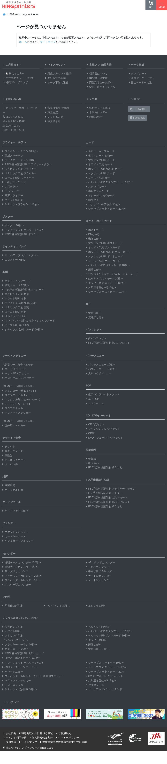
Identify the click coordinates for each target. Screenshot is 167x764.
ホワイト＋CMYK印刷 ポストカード (108, 251)
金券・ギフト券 (12, 451)
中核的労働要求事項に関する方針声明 (63, 742)
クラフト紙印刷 (12, 200)
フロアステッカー (14, 408)
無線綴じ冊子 (95, 317)
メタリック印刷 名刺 (15, 307)
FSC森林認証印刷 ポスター (20, 234)
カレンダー (8, 553)
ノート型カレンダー (99, 580)
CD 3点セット (95, 424)
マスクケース (95, 403)
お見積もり (52, 121)
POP (88, 385)
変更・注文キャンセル (100, 87)
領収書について (96, 73)
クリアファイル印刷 (15, 510)
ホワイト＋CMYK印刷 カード (104, 168)
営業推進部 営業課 (56, 108)
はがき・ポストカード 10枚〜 (104, 278)
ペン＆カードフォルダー (17, 540)
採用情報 (9, 742)
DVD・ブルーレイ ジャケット (104, 437)
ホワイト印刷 (11, 631)
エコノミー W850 (13, 259)
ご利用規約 (63, 733)
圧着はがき (93, 269)
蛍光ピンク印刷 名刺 (15, 294)
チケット (8, 446)
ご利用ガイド (11, 64)
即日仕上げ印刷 (12, 605)
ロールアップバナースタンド (20, 255)
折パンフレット (96, 338)
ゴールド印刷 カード (99, 177)
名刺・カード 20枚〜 (15, 285)
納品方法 (106, 64)
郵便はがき (93, 238)
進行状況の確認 (55, 78)
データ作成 (136, 64)
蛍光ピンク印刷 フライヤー (19, 168)
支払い (91, 64)
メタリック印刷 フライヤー (19, 173)
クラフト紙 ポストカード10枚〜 (106, 283)
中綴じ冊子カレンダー (100, 571)
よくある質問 (53, 116)
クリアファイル (11, 502)
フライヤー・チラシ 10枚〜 (19, 160)
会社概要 (9, 733)
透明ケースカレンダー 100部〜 (21, 562)
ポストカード (95, 229)
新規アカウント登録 (57, 73)
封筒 (5, 476)
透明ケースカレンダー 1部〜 (20, 566)
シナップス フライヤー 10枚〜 (105, 662)
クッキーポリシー (67, 737)
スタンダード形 (19, 390)
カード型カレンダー (99, 575)
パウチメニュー (95, 355)
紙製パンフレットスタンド (103, 394)
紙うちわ (92, 463)
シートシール (16, 403)
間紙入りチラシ (12, 155)
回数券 (7, 455)
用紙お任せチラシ (14, 182)
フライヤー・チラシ (14, 142)
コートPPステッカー (15, 369)
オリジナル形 (21, 399)
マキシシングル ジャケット (103, 428)
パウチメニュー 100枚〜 (101, 369)
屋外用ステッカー (14, 425)
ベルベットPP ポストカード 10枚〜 (108, 265)
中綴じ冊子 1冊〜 (97, 649)
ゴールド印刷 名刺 (14, 311)
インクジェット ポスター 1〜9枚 (22, 229)
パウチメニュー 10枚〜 (100, 364)
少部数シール (95, 685)
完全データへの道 (140, 82)
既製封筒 (8, 485)
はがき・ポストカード (99, 221)
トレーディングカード (100, 195)
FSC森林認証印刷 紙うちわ (104, 467)
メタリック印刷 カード (100, 173)
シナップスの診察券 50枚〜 (103, 204)
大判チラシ (10, 186)
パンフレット (94, 329)
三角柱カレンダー (97, 566)
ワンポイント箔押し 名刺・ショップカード (28, 320)
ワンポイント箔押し (57, 605)
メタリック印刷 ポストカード (104, 256)
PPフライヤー (11, 191)
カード (90, 142)
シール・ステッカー (14, 355)
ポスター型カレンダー (16, 584)
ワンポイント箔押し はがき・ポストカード (112, 274)
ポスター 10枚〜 (13, 225)
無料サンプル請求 (98, 108)
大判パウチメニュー (99, 373)
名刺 (5, 272)
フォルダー (8, 523)
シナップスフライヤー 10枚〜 (21, 204)
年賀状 (91, 458)
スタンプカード (96, 186)
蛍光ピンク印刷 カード (100, 160)
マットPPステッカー (15, 373)
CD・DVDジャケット (98, 415)
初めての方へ (13, 73)
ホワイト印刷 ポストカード (103, 247)
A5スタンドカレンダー (100, 562)
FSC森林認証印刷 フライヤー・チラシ (27, 164)
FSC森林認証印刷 (97, 479)
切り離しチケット (14, 459)
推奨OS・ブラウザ (15, 82)
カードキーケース (14, 536)
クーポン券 (10, 464)
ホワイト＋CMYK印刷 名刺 (19, 303)
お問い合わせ (11, 99)
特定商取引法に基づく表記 (35, 733)
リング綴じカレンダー (16, 571)
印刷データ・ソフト (141, 78)
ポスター (7, 216)
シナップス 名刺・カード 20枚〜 (22, 329)
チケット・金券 (11, 437)
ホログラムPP (95, 605)
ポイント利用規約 (14, 737)
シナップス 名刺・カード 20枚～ (106, 671)
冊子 (88, 304)
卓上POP (92, 399)
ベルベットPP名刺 (14, 316)
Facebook (137, 117)
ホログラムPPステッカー (18, 377)
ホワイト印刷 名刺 (14, 298)
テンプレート (137, 73)
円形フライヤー (12, 195)
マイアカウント (55, 64)
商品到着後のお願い (99, 82)
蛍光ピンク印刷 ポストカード (104, 243)
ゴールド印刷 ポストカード (103, 260)
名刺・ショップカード (16, 280)
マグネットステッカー (16, 412)
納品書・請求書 (96, 78)
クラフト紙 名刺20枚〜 (17, 325)
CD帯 (90, 433)
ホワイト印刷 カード (99, 164)
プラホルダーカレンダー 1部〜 (21, 580)
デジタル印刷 (20, 618)
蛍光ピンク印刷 (12, 626)
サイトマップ (48, 42)
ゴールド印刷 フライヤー (18, 177)
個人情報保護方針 (41, 737)
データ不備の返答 (56, 82)
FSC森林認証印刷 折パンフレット (108, 342)
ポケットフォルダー (15, 531)
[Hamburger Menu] (161, 5)
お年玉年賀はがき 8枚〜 (101, 287)
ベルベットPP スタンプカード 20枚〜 (109, 182)
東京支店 (51, 112)
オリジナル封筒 (12, 489)
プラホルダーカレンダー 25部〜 (22, 575)
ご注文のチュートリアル (18, 78)
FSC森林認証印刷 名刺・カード (23, 289)
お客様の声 (94, 116)
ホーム (23, 42)
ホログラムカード (97, 191)
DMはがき (93, 234)
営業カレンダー (96, 112)
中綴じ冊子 (93, 313)
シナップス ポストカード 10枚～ (106, 291)
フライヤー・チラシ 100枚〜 (20, 151)
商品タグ (92, 200)
